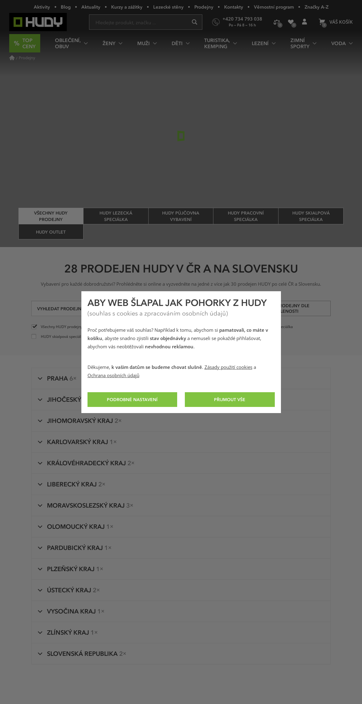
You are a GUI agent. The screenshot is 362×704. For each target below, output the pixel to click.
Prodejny (203, 7)
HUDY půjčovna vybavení (180, 216)
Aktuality (90, 7)
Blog (66, 7)
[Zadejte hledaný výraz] (145, 22)
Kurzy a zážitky (126, 7)
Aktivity (42, 7)
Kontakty (233, 7)
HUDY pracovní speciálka (246, 216)
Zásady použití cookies (228, 367)
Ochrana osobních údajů (113, 375)
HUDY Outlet (51, 231)
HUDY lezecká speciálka (115, 216)
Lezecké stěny (168, 7)
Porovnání (279, 24)
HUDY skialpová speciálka (311, 216)
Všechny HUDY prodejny (51, 216)
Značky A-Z (317, 7)
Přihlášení (306, 24)
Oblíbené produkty (293, 24)
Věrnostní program (274, 7)
